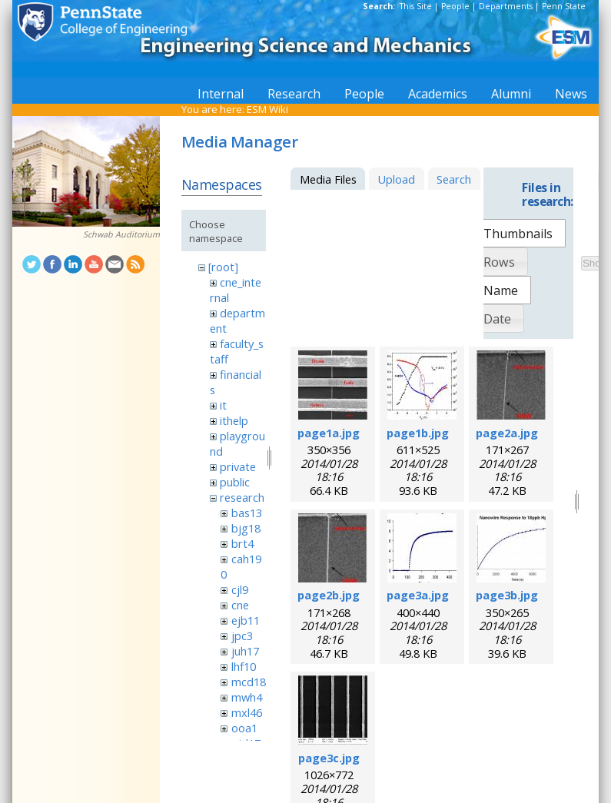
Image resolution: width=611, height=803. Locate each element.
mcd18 (248, 681)
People (455, 6)
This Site (416, 6)
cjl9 (239, 589)
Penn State (564, 6)
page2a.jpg (507, 432)
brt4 (242, 543)
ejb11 (245, 620)
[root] (223, 266)
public (235, 481)
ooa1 (244, 727)
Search (454, 179)
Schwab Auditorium (121, 234)
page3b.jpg (507, 594)
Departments (506, 6)
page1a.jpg (328, 432)
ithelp (234, 420)
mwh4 (246, 697)
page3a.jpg (418, 594)
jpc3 (242, 635)
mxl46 (246, 712)
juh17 (245, 651)
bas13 (246, 512)
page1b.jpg (418, 432)
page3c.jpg (329, 757)
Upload (396, 179)
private (238, 466)
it (223, 405)
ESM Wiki (267, 109)
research (242, 497)
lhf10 (243, 666)
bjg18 (246, 528)
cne (240, 604)
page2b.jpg (328, 594)
